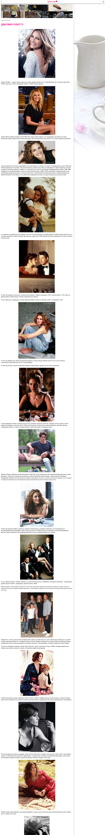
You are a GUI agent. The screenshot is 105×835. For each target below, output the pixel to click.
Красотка (3, 20)
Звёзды (9, 20)
